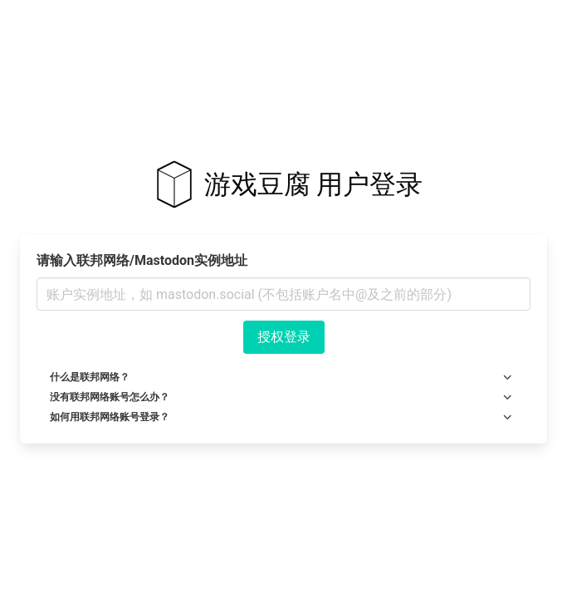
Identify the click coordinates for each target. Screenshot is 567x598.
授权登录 (283, 337)
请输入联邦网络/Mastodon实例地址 (142, 260)
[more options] (507, 377)
